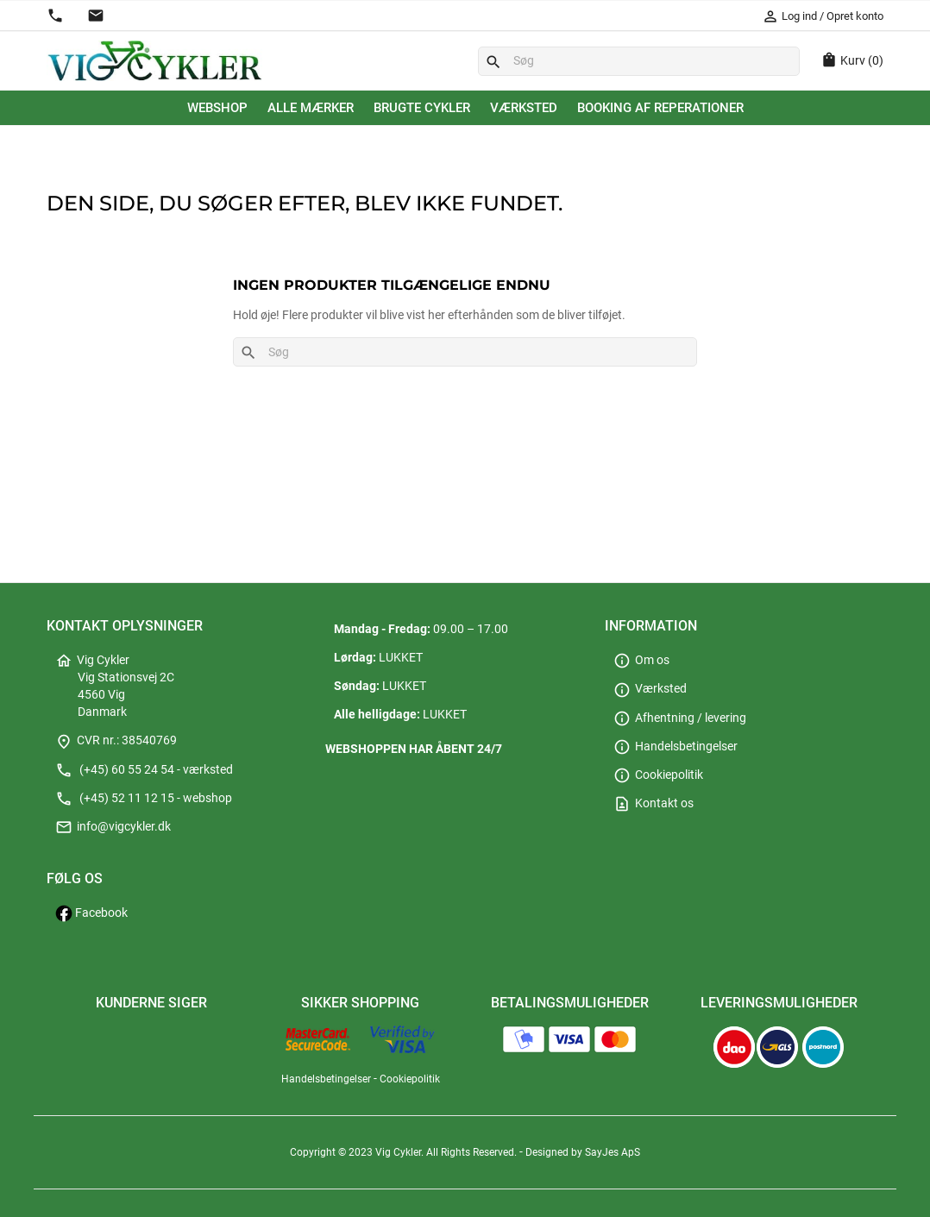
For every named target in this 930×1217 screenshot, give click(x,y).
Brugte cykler (422, 108)
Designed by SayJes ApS (582, 1152)
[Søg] (639, 61)
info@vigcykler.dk (113, 826)
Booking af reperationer (660, 108)
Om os (641, 660)
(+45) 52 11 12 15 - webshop (143, 798)
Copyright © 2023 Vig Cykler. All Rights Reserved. (404, 1152)
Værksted (523, 108)
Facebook (91, 913)
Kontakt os (653, 803)
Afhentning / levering (679, 718)
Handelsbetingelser (675, 746)
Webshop (217, 108)
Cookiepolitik (658, 775)
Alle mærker (310, 108)
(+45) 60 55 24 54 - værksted (144, 769)
